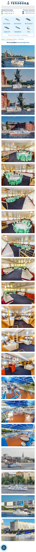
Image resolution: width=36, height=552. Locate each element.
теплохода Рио (23, 42)
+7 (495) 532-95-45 (29, 11)
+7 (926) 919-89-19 (8, 13)
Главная (3, 39)
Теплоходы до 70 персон (11, 39)
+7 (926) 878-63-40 (29, 13)
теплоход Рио (21, 39)
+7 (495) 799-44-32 (8, 11)
